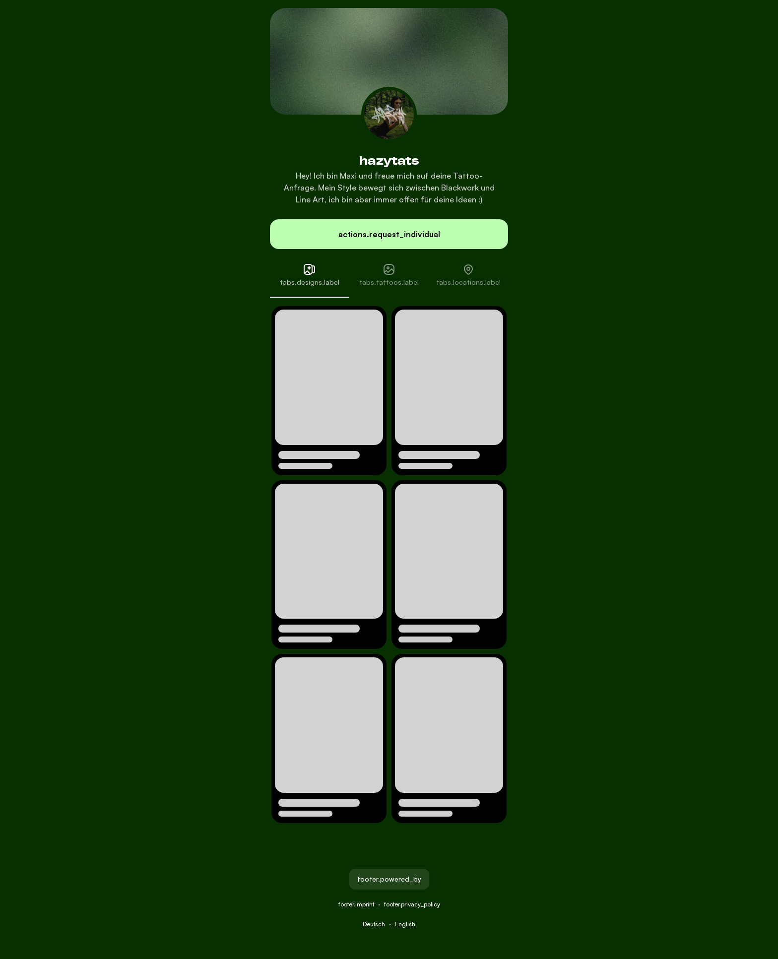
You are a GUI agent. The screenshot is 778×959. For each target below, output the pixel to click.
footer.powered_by (389, 879)
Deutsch (374, 924)
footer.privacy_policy (412, 904)
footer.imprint (356, 904)
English (405, 924)
